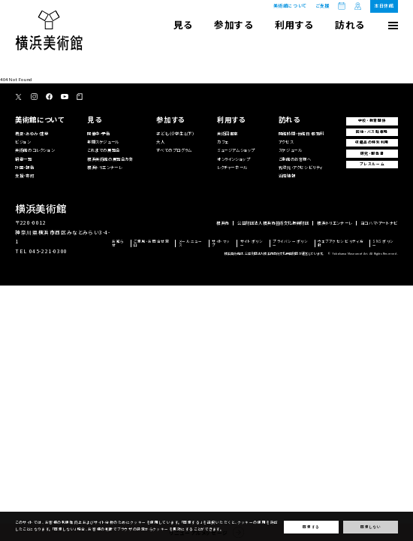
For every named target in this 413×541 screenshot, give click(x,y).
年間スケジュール (103, 142)
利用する (294, 24)
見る (183, 24)
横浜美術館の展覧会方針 (110, 159)
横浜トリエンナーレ (104, 168)
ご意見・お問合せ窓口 (151, 243)
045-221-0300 (48, 251)
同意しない (370, 526)
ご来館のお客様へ (295, 159)
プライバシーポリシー (290, 243)
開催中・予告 (98, 134)
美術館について (290, 5)
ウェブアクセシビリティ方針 (340, 243)
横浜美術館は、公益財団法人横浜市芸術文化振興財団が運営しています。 (274, 253)
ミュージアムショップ (236, 150)
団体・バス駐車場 (372, 131)
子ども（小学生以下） (175, 134)
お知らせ (118, 243)
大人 (160, 142)
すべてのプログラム (173, 150)
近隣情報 (287, 176)
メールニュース (191, 243)
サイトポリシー (252, 243)
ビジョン (22, 142)
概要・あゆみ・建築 (31, 134)
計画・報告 (24, 168)
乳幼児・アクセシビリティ (301, 168)
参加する (233, 24)
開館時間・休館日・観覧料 (301, 134)
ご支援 (322, 6)
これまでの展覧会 (103, 150)
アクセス (286, 142)
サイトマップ (221, 243)
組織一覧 (23, 159)
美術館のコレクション (34, 150)
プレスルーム (372, 164)
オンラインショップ (233, 159)
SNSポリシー (383, 243)
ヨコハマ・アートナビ (379, 223)
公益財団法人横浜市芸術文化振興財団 (273, 223)
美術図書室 (227, 134)
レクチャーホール (232, 168)
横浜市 (222, 223)
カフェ (222, 142)
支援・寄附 (24, 176)
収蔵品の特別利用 (372, 142)
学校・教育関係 (372, 120)
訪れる (350, 24)
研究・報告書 (372, 153)
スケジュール (291, 150)
